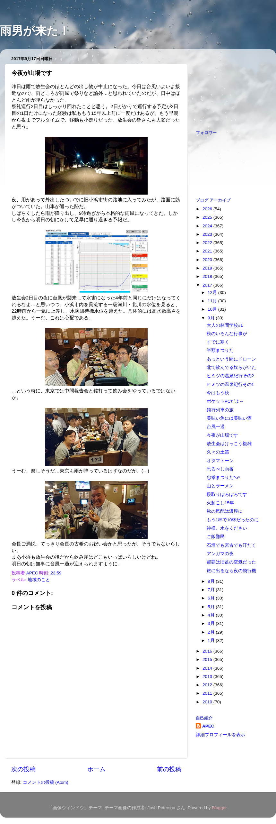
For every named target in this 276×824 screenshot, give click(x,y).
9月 (212, 318)
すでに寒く (218, 342)
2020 (208, 259)
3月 (212, 623)
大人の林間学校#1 (225, 325)
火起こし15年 (220, 502)
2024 (208, 226)
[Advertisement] (228, 86)
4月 (212, 615)
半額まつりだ (220, 350)
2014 (208, 668)
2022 (208, 242)
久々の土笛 (218, 452)
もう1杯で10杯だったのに (233, 519)
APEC (208, 726)
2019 (208, 268)
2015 (208, 659)
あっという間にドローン (231, 359)
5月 (212, 606)
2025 (208, 217)
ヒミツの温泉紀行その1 (230, 384)
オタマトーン (220, 460)
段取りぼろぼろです (227, 494)
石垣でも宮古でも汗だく (231, 545)
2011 (208, 693)
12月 (213, 292)
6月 (212, 598)
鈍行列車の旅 (220, 409)
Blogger (219, 807)
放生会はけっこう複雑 (229, 443)
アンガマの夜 (220, 553)
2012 (208, 684)
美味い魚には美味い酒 (229, 418)
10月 (213, 309)
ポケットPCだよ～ (225, 401)
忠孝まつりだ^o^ (223, 477)
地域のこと (39, 579)
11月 (213, 300)
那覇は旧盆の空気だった (231, 562)
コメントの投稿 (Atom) (45, 782)
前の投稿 (169, 769)
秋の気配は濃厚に (225, 511)
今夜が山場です (222, 435)
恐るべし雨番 (220, 469)
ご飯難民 (216, 536)
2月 (212, 632)
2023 (208, 234)
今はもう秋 (218, 392)
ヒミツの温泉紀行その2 (230, 375)
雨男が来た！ (35, 30)
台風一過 (216, 426)
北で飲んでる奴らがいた (231, 367)
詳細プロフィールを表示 (220, 734)
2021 (208, 251)
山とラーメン (220, 485)
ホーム (96, 769)
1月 (212, 640)
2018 (208, 276)
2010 (208, 702)
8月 (212, 581)
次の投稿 (23, 769)
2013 (208, 676)
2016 (208, 651)
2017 (208, 285)
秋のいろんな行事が (227, 333)
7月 (212, 589)
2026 (208, 208)
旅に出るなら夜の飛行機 (231, 570)
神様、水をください (227, 528)
